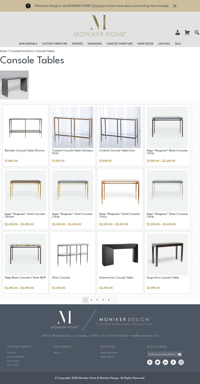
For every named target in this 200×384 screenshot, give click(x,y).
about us (58, 353)
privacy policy (13, 361)
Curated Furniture (120, 43)
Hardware (95, 43)
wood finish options (109, 353)
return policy (13, 365)
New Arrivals (28, 43)
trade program (107, 357)
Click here (98, 5)
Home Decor (145, 43)
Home (3, 51)
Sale (178, 43)
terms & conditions (15, 357)
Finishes (77, 43)
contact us (11, 353)
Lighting (164, 43)
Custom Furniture (54, 43)
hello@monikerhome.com (144, 336)
